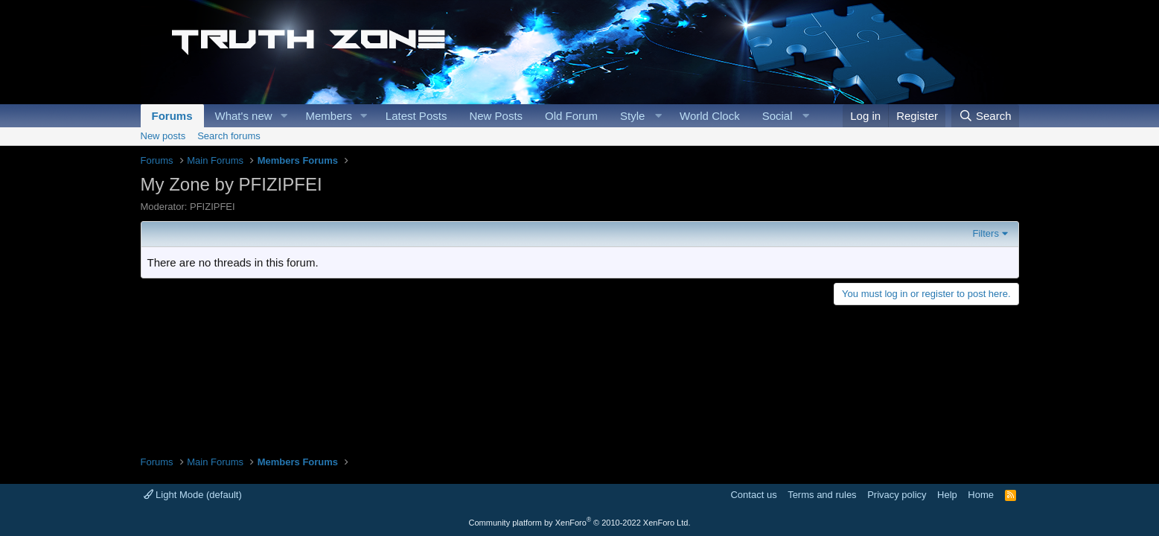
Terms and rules (822, 494)
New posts (163, 135)
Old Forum (571, 115)
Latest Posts (416, 115)
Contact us (753, 494)
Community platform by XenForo (580, 522)
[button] (283, 115)
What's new (243, 115)
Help (947, 494)
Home (981, 494)
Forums (172, 115)
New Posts (496, 115)
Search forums (229, 135)
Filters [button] (986, 233)
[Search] (985, 115)
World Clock (710, 115)
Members (328, 115)
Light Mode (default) (193, 494)
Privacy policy (896, 494)
